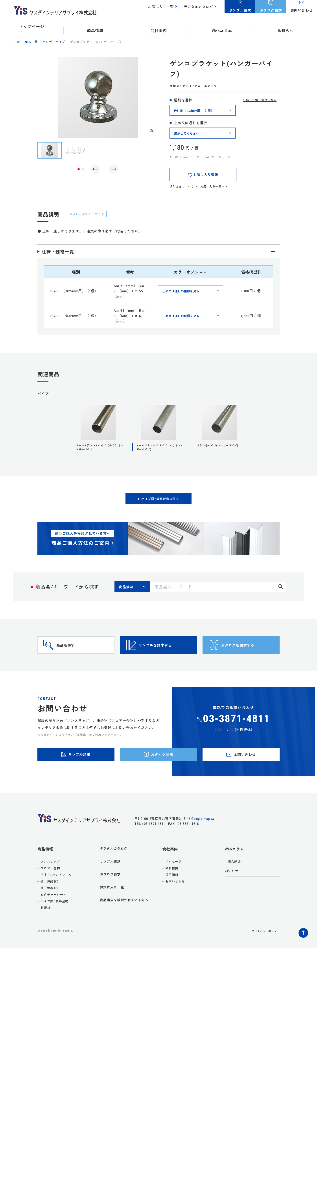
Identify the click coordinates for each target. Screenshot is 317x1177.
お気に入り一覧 (163, 9)
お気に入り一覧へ (212, 186)
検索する (280, 590)
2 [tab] (83, 170)
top (16, 42)
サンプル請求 (111, 883)
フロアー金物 (50, 888)
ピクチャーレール (53, 915)
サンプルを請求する (166, 654)
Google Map (200, 841)
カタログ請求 (111, 896)
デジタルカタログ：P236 (86, 214)
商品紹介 (234, 882)
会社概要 (171, 888)
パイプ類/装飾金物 (54, 921)
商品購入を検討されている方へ (127, 923)
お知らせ (285, 26)
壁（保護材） (50, 901)
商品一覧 (31, 42)
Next (112, 170)
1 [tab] (78, 170)
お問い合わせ (175, 901)
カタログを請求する (249, 654)
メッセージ (173, 882)
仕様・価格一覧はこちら (259, 100)
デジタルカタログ (199, 9)
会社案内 (170, 869)
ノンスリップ (50, 882)
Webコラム (234, 869)
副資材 (45, 928)
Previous (96, 170)
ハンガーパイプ (53, 42)
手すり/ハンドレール (56, 895)
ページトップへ (302, 952)
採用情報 (171, 895)
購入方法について (182, 186)
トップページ (31, 26)
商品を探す (74, 654)
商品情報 (45, 869)
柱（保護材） (50, 908)
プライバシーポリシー (263, 951)
